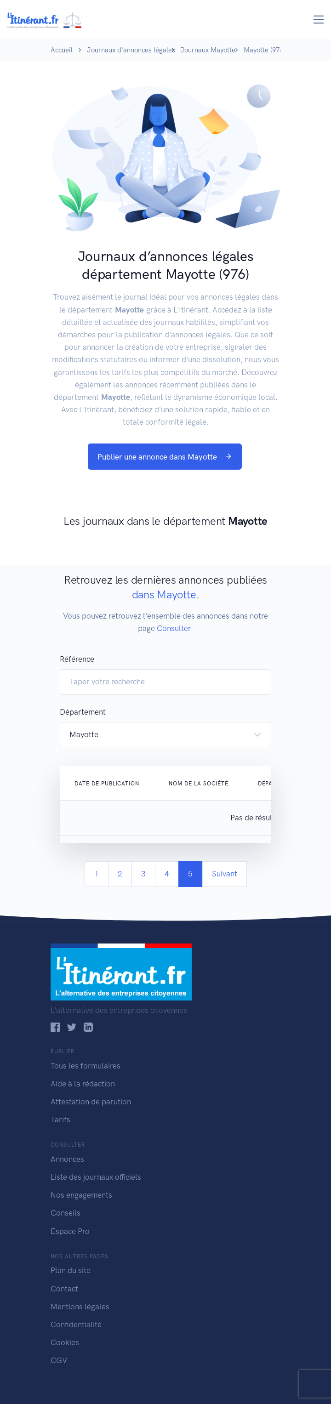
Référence (77, 659)
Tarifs (60, 1119)
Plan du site (71, 1270)
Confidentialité (76, 1324)
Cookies (65, 1342)
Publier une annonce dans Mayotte (164, 456)
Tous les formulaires (85, 1065)
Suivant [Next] (224, 873)
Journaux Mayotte (207, 50)
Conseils (65, 1212)
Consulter (174, 628)
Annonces (67, 1159)
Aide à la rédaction (83, 1083)
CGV (59, 1360)
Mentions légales (80, 1306)
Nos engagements (81, 1194)
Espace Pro (70, 1231)
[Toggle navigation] (318, 19)
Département (83, 711)
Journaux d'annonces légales (131, 50)
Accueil (62, 50)
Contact (64, 1288)
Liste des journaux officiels (96, 1177)
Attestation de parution (91, 1101)
